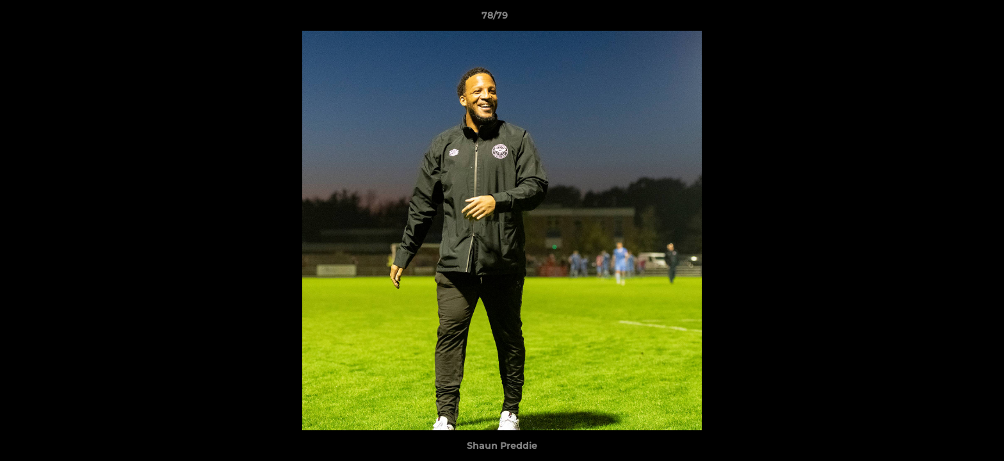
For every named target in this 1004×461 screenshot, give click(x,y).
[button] (950, 18)
